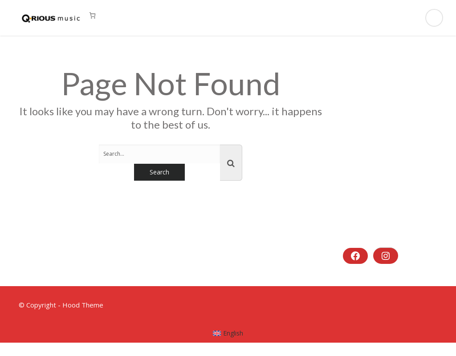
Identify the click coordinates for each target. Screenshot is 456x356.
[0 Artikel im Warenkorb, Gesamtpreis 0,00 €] (92, 15)
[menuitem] (228, 333)
